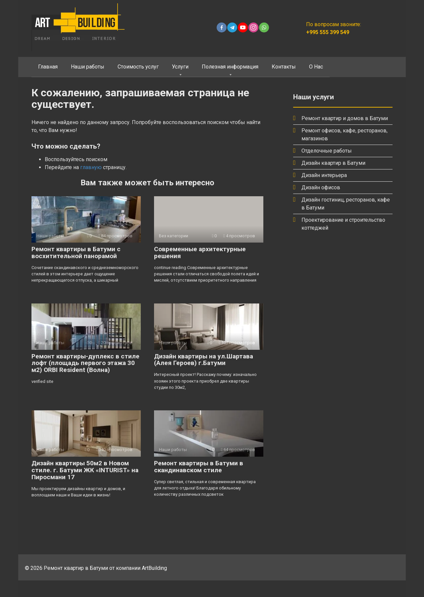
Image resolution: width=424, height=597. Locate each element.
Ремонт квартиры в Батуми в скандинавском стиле (198, 466)
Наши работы (87, 67)
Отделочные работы (326, 151)
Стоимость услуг (138, 67)
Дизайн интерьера (324, 175)
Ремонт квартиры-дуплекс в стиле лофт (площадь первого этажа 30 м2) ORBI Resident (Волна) (85, 363)
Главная (48, 67)
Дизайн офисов (320, 187)
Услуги (180, 67)
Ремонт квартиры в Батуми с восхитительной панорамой (76, 252)
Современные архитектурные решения (200, 252)
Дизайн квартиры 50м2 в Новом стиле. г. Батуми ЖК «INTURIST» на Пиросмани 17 (84, 470)
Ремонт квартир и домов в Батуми (344, 118)
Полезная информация (230, 67)
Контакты (284, 67)
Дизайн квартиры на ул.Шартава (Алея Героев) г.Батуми (203, 359)
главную (91, 167)
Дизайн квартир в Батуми (333, 163)
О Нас (316, 67)
